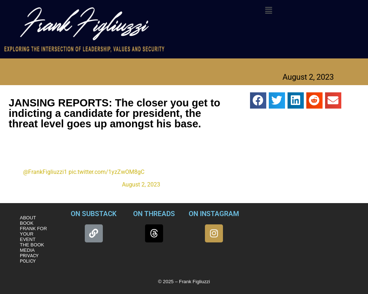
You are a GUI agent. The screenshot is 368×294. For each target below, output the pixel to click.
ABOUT (28, 217)
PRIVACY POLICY (29, 258)
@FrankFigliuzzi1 (45, 171)
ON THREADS (154, 214)
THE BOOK (32, 244)
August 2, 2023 (141, 184)
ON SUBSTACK (94, 214)
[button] (268, 10)
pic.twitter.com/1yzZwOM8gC (106, 171)
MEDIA (27, 250)
